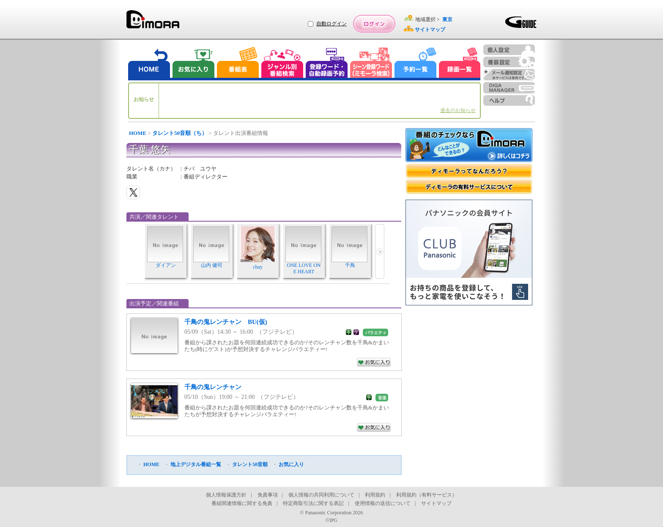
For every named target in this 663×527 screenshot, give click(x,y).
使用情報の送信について (383, 503)
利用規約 (375, 495)
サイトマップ (436, 503)
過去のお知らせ (458, 110)
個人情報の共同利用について (321, 495)
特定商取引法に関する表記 (313, 503)
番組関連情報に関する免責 (241, 503)
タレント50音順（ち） (179, 133)
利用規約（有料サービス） (426, 495)
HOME (137, 133)
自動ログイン (331, 24)
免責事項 (268, 495)
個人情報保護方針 (226, 495)
